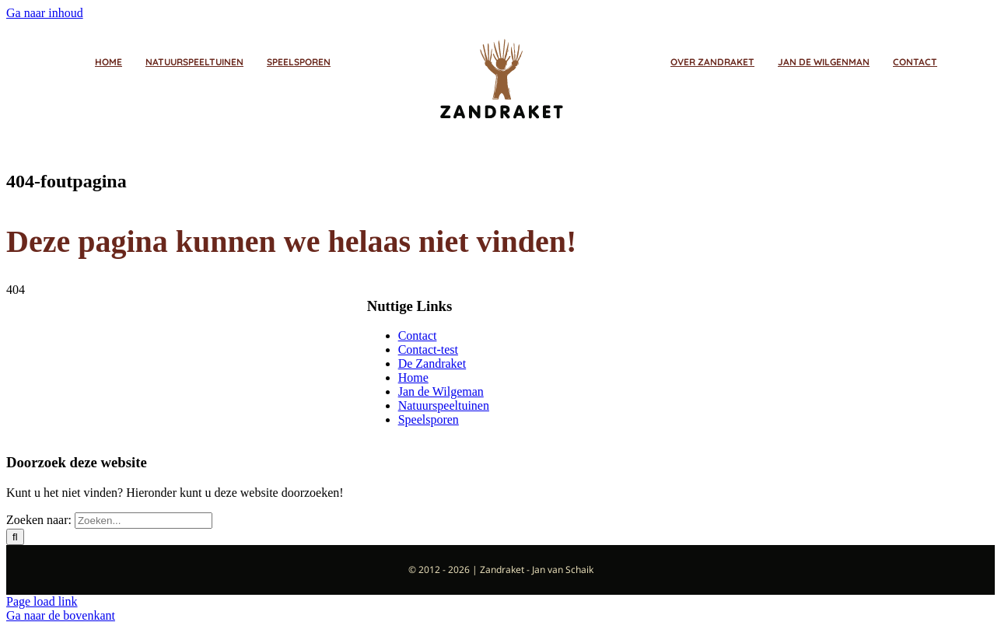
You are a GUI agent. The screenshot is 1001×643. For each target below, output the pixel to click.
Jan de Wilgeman (441, 391)
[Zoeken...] (143, 520)
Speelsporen (428, 419)
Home (413, 377)
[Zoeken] (15, 537)
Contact (417, 335)
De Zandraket (432, 363)
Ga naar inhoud (44, 12)
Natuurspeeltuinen (443, 405)
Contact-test (428, 349)
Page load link (42, 601)
